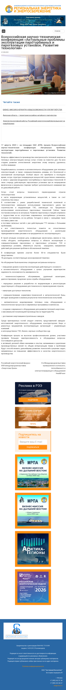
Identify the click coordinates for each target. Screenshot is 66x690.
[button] (33, 20)
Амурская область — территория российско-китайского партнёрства (30, 115)
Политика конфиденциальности (33, 666)
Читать (33, 424)
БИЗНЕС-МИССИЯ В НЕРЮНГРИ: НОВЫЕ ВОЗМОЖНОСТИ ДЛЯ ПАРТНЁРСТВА (32, 110)
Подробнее (33, 400)
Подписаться (33, 447)
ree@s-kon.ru (58, 685)
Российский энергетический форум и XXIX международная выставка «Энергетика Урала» (15, 365)
